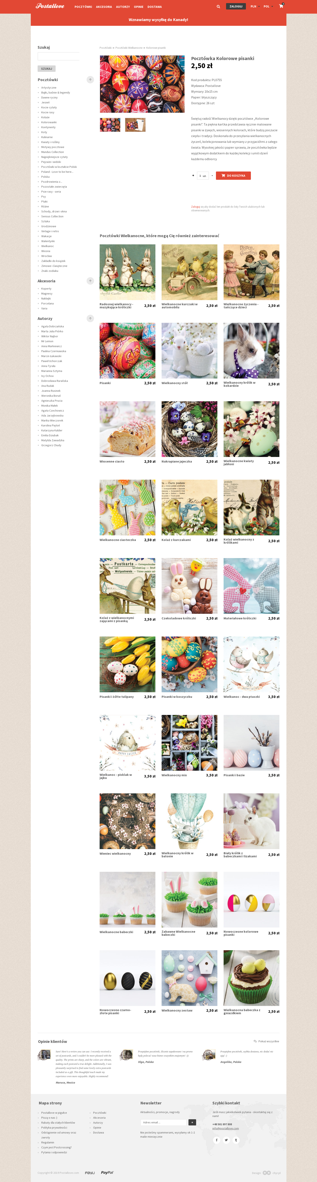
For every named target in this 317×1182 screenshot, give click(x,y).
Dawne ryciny (49, 97)
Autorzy (123, 7)
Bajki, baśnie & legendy (55, 92)
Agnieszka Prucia (51, 400)
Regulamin (47, 1142)
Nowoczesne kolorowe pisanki (241, 933)
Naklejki (46, 298)
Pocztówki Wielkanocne (129, 48)
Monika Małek (49, 405)
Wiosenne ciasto (112, 461)
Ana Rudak (47, 386)
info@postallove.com (225, 1128)
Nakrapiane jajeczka (177, 461)
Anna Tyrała (48, 366)
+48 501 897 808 (222, 1124)
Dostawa (155, 7)
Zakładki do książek (53, 261)
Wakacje (46, 236)
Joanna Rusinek (51, 391)
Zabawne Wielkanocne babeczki (178, 933)
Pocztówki (83, 7)
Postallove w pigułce (54, 1113)
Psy (43, 196)
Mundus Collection (52, 152)
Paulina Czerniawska (53, 351)
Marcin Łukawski (51, 356)
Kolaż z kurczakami (176, 539)
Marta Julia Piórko (52, 331)
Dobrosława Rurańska (54, 381)
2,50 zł (149, 306)
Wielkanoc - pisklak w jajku (116, 776)
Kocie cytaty (49, 107)
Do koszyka (233, 175)
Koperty (46, 288)
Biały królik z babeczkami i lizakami (240, 855)
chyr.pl (272, 1173)
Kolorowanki (49, 122)
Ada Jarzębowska (52, 415)
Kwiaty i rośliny (50, 142)
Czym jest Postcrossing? (56, 1147)
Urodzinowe (48, 226)
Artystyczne (48, 87)
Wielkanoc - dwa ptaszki (242, 696)
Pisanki (105, 383)
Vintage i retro (50, 231)
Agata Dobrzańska (52, 326)
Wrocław (46, 256)
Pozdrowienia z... (51, 181)
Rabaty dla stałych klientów (58, 1122)
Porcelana (47, 303)
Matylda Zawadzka (52, 440)
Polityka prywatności (54, 1127)
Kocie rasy (47, 112)
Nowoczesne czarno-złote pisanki (115, 1011)
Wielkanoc (47, 246)
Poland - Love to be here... (57, 172)
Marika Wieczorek (52, 420)
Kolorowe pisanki (156, 48)
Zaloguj (236, 6)
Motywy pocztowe (52, 147)
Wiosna (45, 251)
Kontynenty (48, 127)
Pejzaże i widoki (51, 162)
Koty (44, 132)
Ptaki (44, 201)
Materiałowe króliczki (240, 618)
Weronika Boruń (51, 396)
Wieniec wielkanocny (115, 853)
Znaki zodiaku (49, 271)
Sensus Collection (52, 216)
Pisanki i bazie (234, 775)
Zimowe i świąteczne (54, 266)
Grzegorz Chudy (51, 445)
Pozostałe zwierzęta (54, 186)
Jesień (45, 102)
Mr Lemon (47, 341)
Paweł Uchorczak (51, 361)
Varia (44, 308)
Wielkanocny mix (174, 775)
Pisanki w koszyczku (177, 696)
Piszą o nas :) (49, 1117)
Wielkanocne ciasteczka (118, 539)
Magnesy (46, 293)
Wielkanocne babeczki (116, 932)
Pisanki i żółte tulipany (117, 696)
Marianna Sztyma (51, 371)
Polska (45, 177)
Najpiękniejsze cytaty (54, 157)
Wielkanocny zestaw (177, 1010)
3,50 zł (273, 697)
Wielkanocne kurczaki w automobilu (180, 306)
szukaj (46, 69)
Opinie (138, 7)
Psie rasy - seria (51, 191)
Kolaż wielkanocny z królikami (239, 541)
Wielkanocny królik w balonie (177, 855)
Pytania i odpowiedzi (54, 1152)
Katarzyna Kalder (51, 430)
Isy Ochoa (47, 376)
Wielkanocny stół (175, 383)
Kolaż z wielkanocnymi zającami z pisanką (117, 619)
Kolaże (45, 117)
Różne (45, 206)
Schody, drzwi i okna (54, 211)
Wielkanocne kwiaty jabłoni (239, 462)
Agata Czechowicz (52, 410)
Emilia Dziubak (50, 435)
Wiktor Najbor (49, 336)
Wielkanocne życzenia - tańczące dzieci (241, 306)
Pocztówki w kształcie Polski (59, 167)
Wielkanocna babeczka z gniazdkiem (242, 1011)
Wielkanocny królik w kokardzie (239, 384)
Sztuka (45, 221)
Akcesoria (104, 7)
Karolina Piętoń (50, 425)
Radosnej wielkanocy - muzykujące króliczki (116, 306)
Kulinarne (47, 137)
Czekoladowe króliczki (179, 618)
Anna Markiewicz (51, 346)
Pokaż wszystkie (266, 1041)
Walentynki (48, 241)
